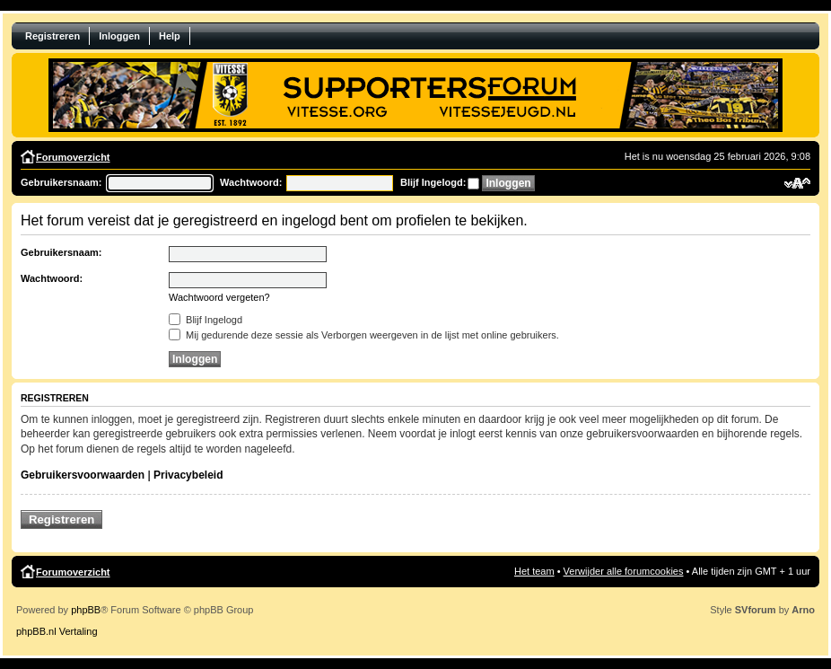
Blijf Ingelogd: (433, 182)
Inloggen (119, 36)
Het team (534, 571)
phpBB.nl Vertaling (57, 631)
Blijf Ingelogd (205, 319)
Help (169, 36)
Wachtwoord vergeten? (219, 297)
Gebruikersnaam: (61, 182)
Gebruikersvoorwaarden (82, 475)
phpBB (86, 609)
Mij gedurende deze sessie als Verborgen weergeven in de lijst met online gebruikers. (364, 335)
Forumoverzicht (73, 157)
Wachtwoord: (251, 182)
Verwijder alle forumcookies (624, 571)
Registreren (52, 36)
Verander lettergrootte (797, 183)
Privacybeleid (188, 475)
